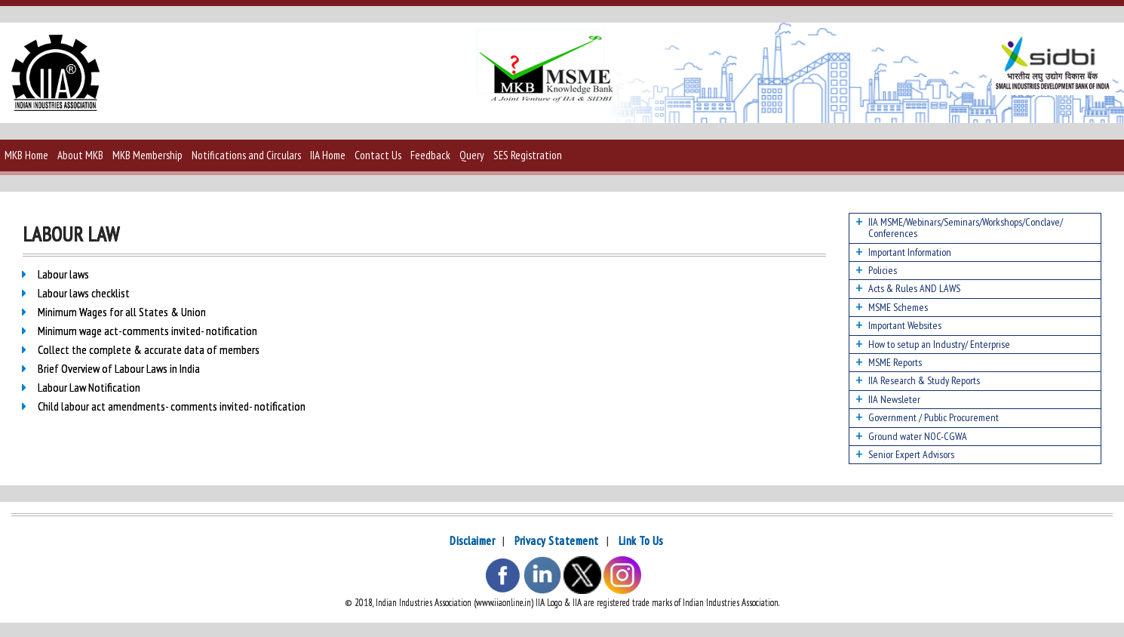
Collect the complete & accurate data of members (149, 349)
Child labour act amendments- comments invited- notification (172, 406)
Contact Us (378, 155)
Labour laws (63, 274)
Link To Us (641, 541)
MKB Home (26, 155)
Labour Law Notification (89, 387)
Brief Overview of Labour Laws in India (119, 368)
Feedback (430, 155)
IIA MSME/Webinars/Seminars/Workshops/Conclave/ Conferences (965, 227)
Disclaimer (472, 541)
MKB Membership (147, 155)
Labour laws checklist (84, 292)
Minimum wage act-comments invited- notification (147, 330)
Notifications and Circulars (246, 155)
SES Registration (527, 155)
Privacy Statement (556, 541)
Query (471, 155)
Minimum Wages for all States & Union (122, 311)
